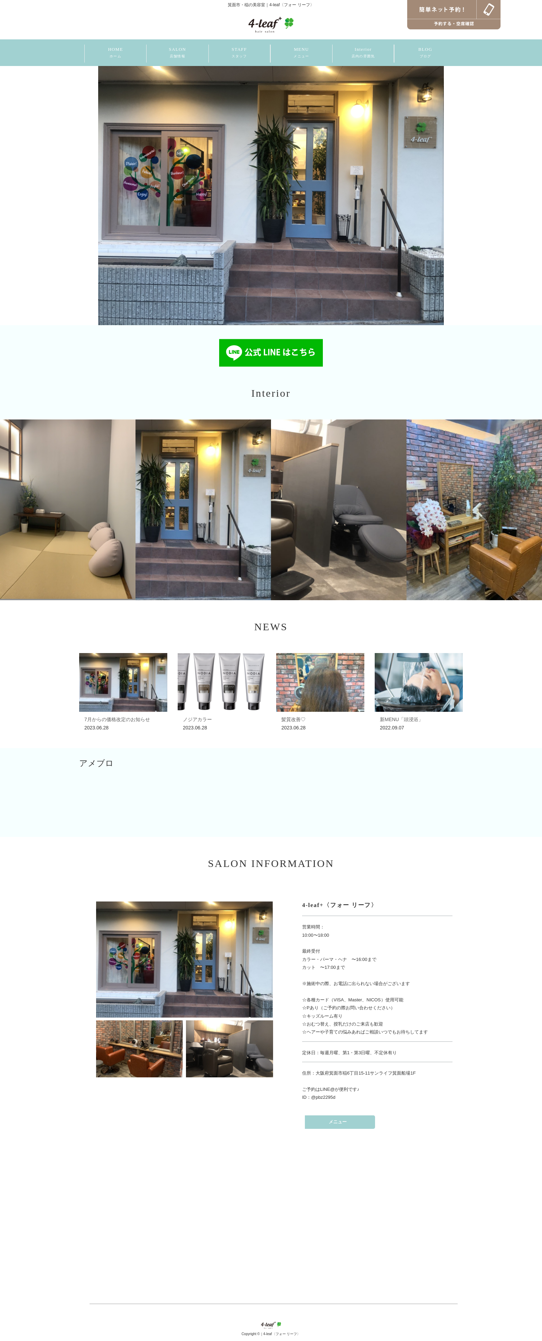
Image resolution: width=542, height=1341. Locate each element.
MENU (301, 52)
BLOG (425, 52)
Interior (363, 52)
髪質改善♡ (293, 719)
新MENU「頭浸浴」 (401, 719)
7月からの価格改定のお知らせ (117, 719)
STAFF (239, 52)
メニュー (338, 1121)
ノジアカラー (197, 719)
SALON (177, 52)
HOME (115, 52)
